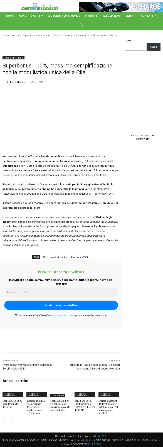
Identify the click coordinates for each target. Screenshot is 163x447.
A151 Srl (103, 436)
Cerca (128, 41)
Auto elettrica (57, 395)
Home (6, 35)
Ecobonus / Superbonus (23, 35)
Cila (44, 257)
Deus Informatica (94, 443)
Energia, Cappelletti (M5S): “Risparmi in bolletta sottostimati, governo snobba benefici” (108, 407)
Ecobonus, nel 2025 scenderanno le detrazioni (12, 404)
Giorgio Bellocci (18, 82)
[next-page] (10, 421)
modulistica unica (58, 257)
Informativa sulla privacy (62, 315)
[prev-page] (5, 421)
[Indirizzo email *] (61, 292)
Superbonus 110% (79, 257)
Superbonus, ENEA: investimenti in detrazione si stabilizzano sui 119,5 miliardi (35, 407)
